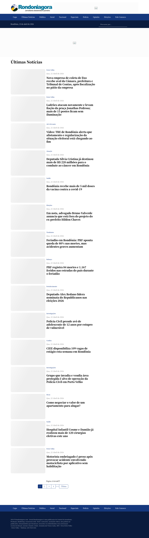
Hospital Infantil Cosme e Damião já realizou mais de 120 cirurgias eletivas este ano (70, 433)
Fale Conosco (120, 17)
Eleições (107, 17)
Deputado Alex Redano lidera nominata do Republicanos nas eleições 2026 (66, 297)
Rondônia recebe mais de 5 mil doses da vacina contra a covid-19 (70, 187)
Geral (52, 17)
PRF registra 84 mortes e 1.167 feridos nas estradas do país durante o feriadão (70, 270)
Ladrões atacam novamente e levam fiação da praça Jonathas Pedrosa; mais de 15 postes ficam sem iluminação (69, 109)
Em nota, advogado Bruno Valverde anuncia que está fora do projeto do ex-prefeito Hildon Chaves (69, 216)
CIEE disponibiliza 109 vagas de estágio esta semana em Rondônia (68, 350)
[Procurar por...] (113, 24)
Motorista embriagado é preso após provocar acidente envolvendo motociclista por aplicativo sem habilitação (69, 461)
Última (63, 486)
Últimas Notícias (28, 17)
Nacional (62, 17)
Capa (15, 17)
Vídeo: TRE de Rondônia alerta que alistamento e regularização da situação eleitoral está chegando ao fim (69, 136)
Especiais (74, 17)
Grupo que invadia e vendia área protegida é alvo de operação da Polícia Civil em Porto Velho (67, 379)
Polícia (85, 17)
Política (42, 17)
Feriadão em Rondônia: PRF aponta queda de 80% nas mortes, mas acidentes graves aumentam (69, 243)
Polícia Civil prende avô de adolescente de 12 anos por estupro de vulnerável (69, 324)
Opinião (96, 17)
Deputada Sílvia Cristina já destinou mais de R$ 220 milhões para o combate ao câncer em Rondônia (69, 162)
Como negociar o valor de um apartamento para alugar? (65, 404)
